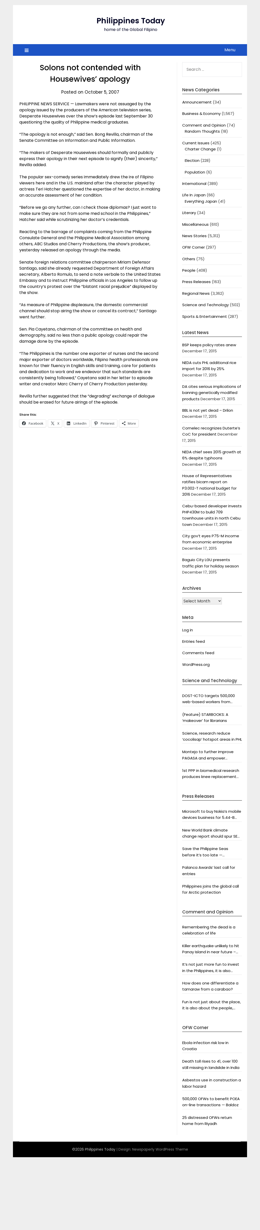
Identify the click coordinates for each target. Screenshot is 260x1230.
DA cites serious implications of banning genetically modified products (211, 393)
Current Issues (195, 143)
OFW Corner (193, 247)
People (188, 270)
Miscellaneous (195, 224)
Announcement (197, 102)
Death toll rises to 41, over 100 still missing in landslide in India (210, 1064)
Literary (189, 212)
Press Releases (196, 281)
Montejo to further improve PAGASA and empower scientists (208, 755)
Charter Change (200, 149)
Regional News (196, 293)
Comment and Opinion (204, 125)
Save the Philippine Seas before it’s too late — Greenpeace (205, 852)
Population (195, 172)
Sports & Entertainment (204, 316)
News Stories (194, 235)
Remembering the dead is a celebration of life (208, 930)
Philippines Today (131, 20)
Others (188, 259)
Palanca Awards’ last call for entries (208, 870)
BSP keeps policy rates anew (209, 345)
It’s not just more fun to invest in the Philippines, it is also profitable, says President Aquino (210, 968)
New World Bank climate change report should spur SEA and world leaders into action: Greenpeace (211, 833)
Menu (229, 50)
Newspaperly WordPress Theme (160, 1149)
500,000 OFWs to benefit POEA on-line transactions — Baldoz (211, 1101)
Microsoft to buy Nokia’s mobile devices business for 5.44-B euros (211, 815)
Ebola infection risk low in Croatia (205, 1045)
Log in (187, 630)
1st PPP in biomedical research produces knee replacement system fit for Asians (210, 774)
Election (192, 160)
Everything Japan (201, 201)
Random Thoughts (202, 131)
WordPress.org (196, 664)
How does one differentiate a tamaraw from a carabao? (210, 986)
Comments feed (198, 652)
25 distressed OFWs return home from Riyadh (207, 1120)
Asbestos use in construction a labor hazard (211, 1083)
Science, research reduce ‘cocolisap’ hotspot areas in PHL (212, 736)
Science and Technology (205, 304)
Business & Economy (201, 113)
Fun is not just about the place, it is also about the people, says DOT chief (211, 1005)
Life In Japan (194, 195)
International (194, 183)
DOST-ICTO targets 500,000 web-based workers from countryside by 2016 (208, 699)
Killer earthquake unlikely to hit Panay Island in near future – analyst (210, 949)
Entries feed (193, 641)
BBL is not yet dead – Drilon (207, 410)
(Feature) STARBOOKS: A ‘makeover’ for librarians (205, 717)
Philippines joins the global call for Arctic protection (210, 889)
